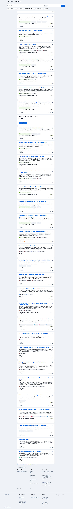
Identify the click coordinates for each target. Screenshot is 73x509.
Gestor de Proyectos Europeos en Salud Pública (31, 59)
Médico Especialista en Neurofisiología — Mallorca (32, 396)
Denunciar (50, 26)
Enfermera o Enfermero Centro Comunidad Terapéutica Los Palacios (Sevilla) (34, 172)
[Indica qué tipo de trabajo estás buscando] (17, 5)
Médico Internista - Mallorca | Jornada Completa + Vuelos (34, 348)
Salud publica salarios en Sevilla (22, 489)
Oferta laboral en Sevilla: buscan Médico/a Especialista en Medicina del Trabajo (34, 304)
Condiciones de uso (45, 498)
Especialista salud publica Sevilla (22, 472)
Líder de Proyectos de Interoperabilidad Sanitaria (31, 157)
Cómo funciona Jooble (22, 501)
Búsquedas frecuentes (22, 468)
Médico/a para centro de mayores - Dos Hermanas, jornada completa (34, 379)
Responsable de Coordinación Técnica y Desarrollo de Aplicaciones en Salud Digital (33, 217)
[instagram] (59, 495)
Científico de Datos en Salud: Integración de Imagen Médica (34, 102)
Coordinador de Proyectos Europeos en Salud (30, 30)
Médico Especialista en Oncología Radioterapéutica (32, 426)
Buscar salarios (44, 502)
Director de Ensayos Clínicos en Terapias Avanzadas (32, 202)
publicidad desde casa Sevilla (46, 483)
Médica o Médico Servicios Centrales (28, 44)
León (30, 481)
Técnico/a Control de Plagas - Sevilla (28, 246)
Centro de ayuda (21, 497)
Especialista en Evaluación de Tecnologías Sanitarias (32, 73)
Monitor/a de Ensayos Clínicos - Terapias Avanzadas (32, 187)
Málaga (31, 473)
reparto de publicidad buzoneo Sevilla (47, 472)
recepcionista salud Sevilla (46, 476)
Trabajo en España (45, 497)
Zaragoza (31, 478)
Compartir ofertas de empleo (35, 497)
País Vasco (31, 482)
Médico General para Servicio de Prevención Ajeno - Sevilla (34, 320)
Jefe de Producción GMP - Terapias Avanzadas (31, 129)
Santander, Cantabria (33, 476)
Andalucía (31, 472)
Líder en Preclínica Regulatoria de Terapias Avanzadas (33, 143)
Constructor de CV (45, 503)
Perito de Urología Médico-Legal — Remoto (30, 452)
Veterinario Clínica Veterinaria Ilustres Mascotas (31, 275)
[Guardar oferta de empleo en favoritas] (53, 16)
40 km (45, 5)
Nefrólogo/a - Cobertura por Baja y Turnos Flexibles (32, 289)
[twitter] (62, 495)
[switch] (53, 11)
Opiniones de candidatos (22, 502)
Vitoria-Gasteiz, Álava (33, 480)
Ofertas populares (32, 489)
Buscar (63, 5)
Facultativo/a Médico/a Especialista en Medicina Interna (33, 334)
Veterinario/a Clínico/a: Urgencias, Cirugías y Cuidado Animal (35, 261)
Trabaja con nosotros (22, 503)
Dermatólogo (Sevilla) (24, 440)
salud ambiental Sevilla (45, 473)
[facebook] (56, 495)
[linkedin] (64, 495)
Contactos (20, 498)
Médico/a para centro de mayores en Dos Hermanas (32, 363)
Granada (31, 477)
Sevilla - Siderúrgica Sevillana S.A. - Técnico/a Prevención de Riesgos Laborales (34, 411)
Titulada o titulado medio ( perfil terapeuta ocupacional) (33, 16)
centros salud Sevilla (45, 484)
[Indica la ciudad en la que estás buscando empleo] (38, 5)
